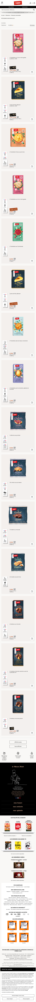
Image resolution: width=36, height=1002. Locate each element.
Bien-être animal (9, 956)
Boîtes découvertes (13, 904)
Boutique (20, 904)
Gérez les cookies (16, 955)
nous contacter (18, 807)
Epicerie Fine (6, 904)
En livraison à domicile (10, 886)
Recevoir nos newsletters (27, 835)
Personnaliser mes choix (18, 995)
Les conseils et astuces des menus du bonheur (20, 909)
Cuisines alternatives (28, 903)
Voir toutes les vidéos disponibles (17, 880)
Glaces (30, 901)
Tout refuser (10, 998)
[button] (30, 3)
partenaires (31, 973)
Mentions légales (30, 954)
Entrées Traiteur (24, 897)
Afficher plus (18, 742)
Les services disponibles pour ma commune (15, 954)
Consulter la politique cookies (8, 992)
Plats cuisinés (29, 899)
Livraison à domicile (24, 891)
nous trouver (18, 803)
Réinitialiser (32, 25)
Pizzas (17, 899)
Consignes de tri (16, 956)
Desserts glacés (7, 903)
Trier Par (3, 25)
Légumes (26, 900)
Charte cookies (23, 955)
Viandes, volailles (20, 900)
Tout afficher (18, 746)
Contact (28, 956)
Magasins (8, 891)
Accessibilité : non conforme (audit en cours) (18, 958)
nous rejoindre (18, 810)
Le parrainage (27, 886)
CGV (26, 954)
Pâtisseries (8, 15)
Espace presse (23, 956)
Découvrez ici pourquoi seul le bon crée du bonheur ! (18, 788)
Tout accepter (26, 998)
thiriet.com (4, 954)
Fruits (27, 901)
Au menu (8, 909)
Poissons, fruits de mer (11, 900)
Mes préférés (11, 7)
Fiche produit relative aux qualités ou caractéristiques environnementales (18, 959)
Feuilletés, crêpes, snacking (9, 899)
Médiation (29, 955)
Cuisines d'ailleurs (22, 899)
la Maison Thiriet (18, 767)
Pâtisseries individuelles (16, 15)
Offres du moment (12, 897)
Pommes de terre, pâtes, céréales (11, 901)
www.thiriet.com (22, 973)
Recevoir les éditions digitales (10, 835)
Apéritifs (18, 897)
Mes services (24, 7)
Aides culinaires (22, 901)
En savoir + (18, 916)
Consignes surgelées (16, 891)
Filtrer (10, 25)
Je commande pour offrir (17, 892)
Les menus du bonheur (27, 904)
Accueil (2, 15)
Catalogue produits (8, 955)
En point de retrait (19, 886)
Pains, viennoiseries (19, 903)
